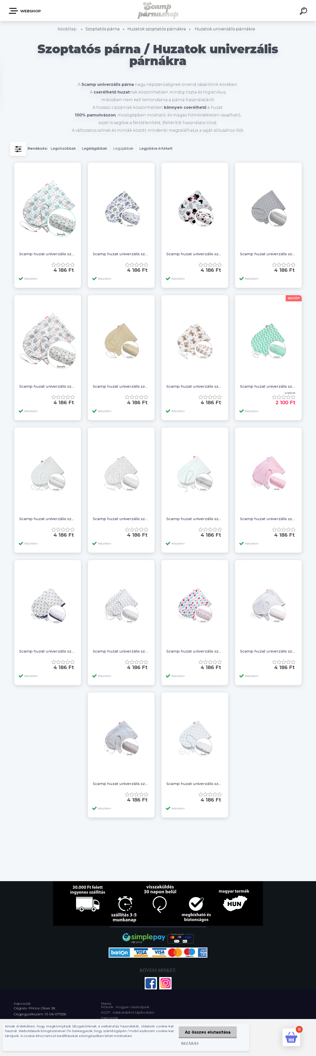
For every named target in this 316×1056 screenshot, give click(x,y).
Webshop (25, 11)
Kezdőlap (67, 29)
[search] (304, 12)
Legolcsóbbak (63, 148)
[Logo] (158, 10)
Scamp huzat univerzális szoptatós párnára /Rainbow (121, 254)
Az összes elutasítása (208, 1032)
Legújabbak (123, 148)
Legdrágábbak (94, 148)
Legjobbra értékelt (156, 148)
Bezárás (190, 1043)
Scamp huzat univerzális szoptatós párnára (47, 254)
